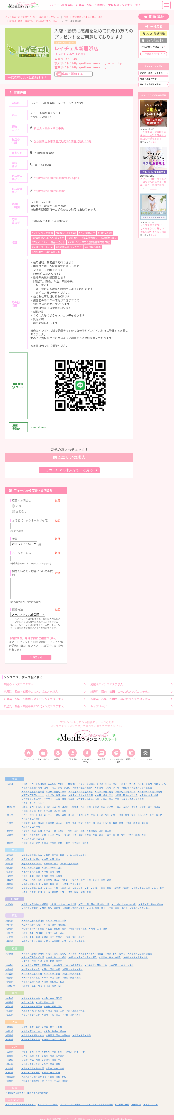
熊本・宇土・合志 (31, 1060)
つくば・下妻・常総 (73, 831)
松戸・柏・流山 (94, 819)
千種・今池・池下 (141, 884)
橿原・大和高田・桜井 (54, 977)
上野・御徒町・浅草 (57, 787)
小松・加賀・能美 (70, 859)
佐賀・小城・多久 (31, 1052)
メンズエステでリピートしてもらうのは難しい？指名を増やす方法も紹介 (153, 228)
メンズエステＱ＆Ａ (49, 1100)
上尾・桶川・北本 (107, 811)
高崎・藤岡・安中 (31, 838)
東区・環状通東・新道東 (151, 900)
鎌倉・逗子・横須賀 (151, 803)
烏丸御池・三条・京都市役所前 (68, 961)
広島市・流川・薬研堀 (33, 1006)
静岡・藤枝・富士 (52, 880)
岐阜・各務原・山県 (32, 876)
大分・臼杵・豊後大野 (33, 1064)
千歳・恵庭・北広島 (118, 904)
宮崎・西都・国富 (31, 1068)
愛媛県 (10, 1031)
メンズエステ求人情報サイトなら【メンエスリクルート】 (32, 17)
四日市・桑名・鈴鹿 (32, 969)
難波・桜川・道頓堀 (116, 949)
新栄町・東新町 (122, 884)
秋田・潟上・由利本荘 (33, 928)
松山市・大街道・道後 (150, 84)
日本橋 (73, 949)
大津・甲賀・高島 (31, 973)
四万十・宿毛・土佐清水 (55, 1035)
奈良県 (10, 977)
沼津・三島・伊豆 (72, 880)
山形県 (10, 933)
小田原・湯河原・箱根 (56, 806)
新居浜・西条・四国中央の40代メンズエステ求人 (120, 694)
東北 (14, 911)
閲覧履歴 (156, 16)
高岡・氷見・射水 (52, 855)
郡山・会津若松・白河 (56, 937)
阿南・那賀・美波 (31, 1023)
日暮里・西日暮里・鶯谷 (81, 787)
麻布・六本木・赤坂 (157, 780)
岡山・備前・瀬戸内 (32, 1002)
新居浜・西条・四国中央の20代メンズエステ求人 (120, 687)
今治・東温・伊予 (148, 79)
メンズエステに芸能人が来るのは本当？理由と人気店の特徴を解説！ (153, 135)
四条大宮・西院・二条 (97, 961)
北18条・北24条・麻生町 (125, 900)
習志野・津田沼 (55, 819)
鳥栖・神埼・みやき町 (54, 1052)
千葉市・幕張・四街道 (33, 819)
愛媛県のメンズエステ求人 (106, 680)
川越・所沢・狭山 (86, 811)
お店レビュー (151, 1100)
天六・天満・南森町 (57, 949)
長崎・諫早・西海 (31, 1056)
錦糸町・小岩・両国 (126, 787)
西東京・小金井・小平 (88, 795)
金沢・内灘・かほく (32, 859)
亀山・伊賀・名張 (72, 969)
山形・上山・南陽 (31, 933)
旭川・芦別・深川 (97, 904)
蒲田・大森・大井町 (61, 783)
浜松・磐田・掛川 (31, 880)
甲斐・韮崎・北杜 (52, 867)
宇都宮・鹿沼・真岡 (32, 826)
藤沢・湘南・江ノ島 (104, 803)
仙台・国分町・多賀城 (33, 924)
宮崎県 (10, 1068)
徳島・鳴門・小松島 (53, 1023)
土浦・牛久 (55, 831)
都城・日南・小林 (52, 1068)
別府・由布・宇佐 (56, 1064)
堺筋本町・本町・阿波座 (91, 949)
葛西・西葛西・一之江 (33, 791)
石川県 (10, 859)
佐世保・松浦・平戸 (53, 1056)
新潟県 (10, 851)
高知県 (10, 1035)
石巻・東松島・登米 (57, 924)
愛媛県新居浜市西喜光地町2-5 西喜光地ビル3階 (62, 141)
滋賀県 (10, 973)
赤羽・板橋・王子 (105, 791)
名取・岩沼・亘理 (78, 924)
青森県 (10, 916)
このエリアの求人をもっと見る (69, 470)
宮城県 (10, 924)
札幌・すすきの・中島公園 (64, 900)
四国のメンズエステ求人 (18, 680)
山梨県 (10, 867)
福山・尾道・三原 (56, 1006)
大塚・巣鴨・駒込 (105, 787)
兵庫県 (10, 965)
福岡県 (10, 1048)
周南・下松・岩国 (52, 1010)
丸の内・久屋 (52, 884)
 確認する (36, 653)
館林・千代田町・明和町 (77, 838)
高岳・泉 (66, 884)
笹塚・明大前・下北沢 (127, 791)
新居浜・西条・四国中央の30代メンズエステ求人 (33, 694)
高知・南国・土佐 (31, 1035)
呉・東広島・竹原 (76, 1006)
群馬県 (10, 838)
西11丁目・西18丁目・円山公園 (94, 900)
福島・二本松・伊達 (32, 937)
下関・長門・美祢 (72, 1010)
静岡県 (10, 880)
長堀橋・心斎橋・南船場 (140, 949)
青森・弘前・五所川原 (33, 916)
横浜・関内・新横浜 (32, 803)
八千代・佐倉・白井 (114, 819)
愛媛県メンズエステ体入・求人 (87, 17)
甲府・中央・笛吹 (31, 867)
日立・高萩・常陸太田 (33, 834)
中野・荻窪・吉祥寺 (65, 795)
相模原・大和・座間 (81, 803)
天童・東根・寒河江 (75, 933)
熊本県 (10, 1060)
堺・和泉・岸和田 (54, 957)
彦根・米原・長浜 (72, 973)
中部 (14, 845)
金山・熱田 (159, 884)
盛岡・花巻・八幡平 (32, 920)
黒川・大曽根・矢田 (32, 888)
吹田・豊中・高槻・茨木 (136, 953)
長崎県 (10, 1056)
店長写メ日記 (123, 1100)
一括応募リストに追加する (26, 77)
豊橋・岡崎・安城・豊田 (79, 888)
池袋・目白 (28, 780)
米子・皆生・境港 (31, 994)
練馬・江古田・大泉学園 (81, 791)
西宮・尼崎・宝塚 (52, 965)
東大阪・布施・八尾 (32, 957)
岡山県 (10, 1002)
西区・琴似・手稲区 (51, 904)
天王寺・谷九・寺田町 (111, 953)
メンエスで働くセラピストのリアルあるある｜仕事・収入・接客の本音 (153, 181)
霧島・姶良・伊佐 (58, 1072)
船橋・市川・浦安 (74, 819)
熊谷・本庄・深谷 (31, 814)
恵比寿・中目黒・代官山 (132, 780)
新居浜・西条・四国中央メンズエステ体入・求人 (33, 21)
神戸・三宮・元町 (31, 965)
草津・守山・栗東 (52, 973)
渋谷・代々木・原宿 (108, 780)
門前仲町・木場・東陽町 (151, 787)
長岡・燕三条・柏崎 (55, 851)
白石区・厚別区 (30, 904)
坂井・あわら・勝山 (53, 863)
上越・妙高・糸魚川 (77, 851)
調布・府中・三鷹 (111, 795)
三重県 (10, 969)
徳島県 (10, 1023)
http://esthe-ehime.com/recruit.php (56, 178)
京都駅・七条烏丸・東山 (122, 961)
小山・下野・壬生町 (55, 826)
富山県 (10, 855)
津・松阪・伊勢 (53, 969)
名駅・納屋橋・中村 (32, 884)
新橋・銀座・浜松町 (83, 783)
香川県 (10, 1027)
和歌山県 (11, 981)
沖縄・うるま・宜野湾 (58, 1076)
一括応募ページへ (153, 54)
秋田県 (10, 928)
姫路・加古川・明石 (73, 965)
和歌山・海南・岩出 (32, 981)
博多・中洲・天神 (31, 1048)
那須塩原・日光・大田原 (100, 826)
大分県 (10, 1064)
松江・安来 (28, 998)
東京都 (10, 780)
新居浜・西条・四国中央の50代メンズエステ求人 (33, 702)
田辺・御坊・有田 (54, 981)
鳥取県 (10, 994)
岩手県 (10, 920)
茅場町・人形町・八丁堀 (108, 783)
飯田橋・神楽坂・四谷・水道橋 (137, 783)
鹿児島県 (11, 1072)
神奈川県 (11, 803)
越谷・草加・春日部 (65, 811)
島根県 (10, 998)
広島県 (10, 1006)
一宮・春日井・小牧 (55, 888)
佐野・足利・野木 (76, 826)
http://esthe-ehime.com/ (49, 190)
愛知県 (10, 884)
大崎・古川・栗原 (99, 924)
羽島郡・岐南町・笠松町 (57, 876)
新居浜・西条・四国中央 (65, 43)
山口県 (10, 1010)
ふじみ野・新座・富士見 (151, 811)
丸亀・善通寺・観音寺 (56, 1027)
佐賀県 (10, 1052)
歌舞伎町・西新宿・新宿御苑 (81, 780)
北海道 (15, 895)
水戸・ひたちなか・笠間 (34, 831)
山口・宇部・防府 (31, 1010)
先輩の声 (137, 1100)
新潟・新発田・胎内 (32, 851)
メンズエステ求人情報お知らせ (21, 1100)
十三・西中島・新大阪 (33, 953)
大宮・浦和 (28, 811)
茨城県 (10, 831)
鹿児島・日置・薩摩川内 (34, 1072)
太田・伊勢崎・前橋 (53, 838)
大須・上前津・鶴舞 (102, 884)
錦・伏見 (78, 884)
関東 (14, 774)
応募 (18, 506)
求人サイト (88, 63)
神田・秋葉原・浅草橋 (33, 787)
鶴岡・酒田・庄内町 (53, 933)
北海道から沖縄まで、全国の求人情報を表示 (27, 1088)
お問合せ (21, 511)
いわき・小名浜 (77, 937)
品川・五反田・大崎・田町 (35, 783)
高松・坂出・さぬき (32, 1027)
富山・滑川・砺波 (31, 855)
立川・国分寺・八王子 (33, 799)
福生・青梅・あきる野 (133, 795)
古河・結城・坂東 (137, 831)
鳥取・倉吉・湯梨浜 (53, 994)
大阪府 (10, 949)
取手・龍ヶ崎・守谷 (116, 831)
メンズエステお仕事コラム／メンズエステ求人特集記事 (87, 1100)
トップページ (98, 702)
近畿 (14, 944)
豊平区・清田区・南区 (74, 904)
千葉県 (10, 819)
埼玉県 (10, 811)
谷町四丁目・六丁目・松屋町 (83, 953)
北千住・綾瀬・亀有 (57, 791)
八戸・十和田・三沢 (57, 916)
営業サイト (80, 67)
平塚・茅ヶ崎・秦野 (32, 806)
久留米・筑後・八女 (75, 1048)
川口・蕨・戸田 (45, 811)
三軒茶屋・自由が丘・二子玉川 (37, 795)
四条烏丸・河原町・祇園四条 (36, 961)
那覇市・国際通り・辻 (33, 1076)
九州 (14, 1042)
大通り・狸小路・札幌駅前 (35, 900)
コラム (153, 142)
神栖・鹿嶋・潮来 (95, 831)
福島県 (10, 937)
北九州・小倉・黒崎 (53, 1048)
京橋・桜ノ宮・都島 (57, 953)
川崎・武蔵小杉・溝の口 (57, 803)
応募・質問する (74, 75)
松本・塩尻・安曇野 (53, 871)
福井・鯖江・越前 (31, 863)
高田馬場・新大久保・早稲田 (51, 780)
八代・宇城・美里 (52, 1060)
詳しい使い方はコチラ (152, 47)
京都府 (10, 961)
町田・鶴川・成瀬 (150, 791)
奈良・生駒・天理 (31, 977)
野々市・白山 (52, 859)
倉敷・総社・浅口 (54, 1002)
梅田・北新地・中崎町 (33, 949)
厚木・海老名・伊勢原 (127, 803)
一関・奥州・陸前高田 (56, 920)
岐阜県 (10, 876)
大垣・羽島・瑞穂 (103, 876)
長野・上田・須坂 (31, 871)
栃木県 (10, 826)
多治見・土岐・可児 (81, 876)
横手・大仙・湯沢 (56, 928)
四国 (66, 17)
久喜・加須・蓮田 (127, 811)
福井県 (10, 863)
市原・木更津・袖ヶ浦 (137, 819)
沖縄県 (10, 1076)
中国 (14, 988)
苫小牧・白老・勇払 (140, 904)
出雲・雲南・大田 (46, 998)
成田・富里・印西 (31, 822)
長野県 (10, 871)
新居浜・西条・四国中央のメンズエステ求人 (31, 687)
